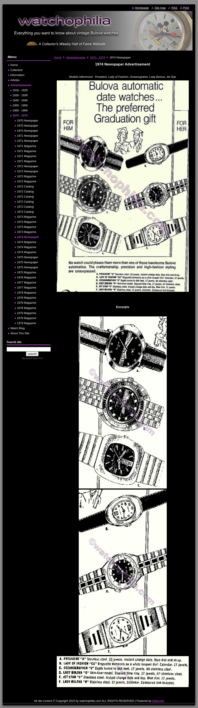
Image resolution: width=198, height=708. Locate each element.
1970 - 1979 (97, 57)
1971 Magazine (26, 146)
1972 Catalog (25, 186)
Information (17, 75)
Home (57, 57)
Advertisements (75, 57)
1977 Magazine (26, 282)
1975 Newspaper (27, 257)
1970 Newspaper (27, 120)
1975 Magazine (26, 272)
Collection (16, 70)
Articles (15, 80)
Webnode (158, 701)
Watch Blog (17, 328)
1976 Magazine (26, 277)
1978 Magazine (26, 292)
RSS (174, 7)
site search (27, 358)
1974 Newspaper (28, 237)
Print (186, 7)
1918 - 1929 (20, 90)
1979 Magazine (26, 308)
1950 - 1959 (20, 105)
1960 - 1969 (20, 110)
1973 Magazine (26, 216)
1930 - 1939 (20, 95)
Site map (160, 7)
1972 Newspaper (27, 166)
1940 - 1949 (20, 100)
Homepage (142, 7)
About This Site (19, 333)
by (37, 358)
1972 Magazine (26, 176)
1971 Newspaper (27, 135)
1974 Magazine (26, 242)
